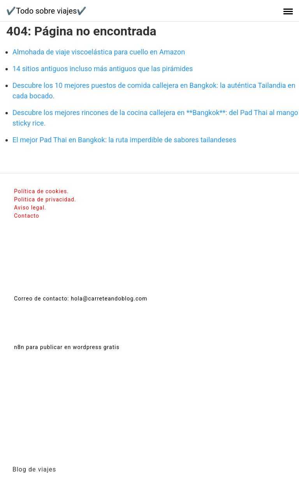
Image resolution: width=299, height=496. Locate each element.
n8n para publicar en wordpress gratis (67, 347)
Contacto (26, 216)
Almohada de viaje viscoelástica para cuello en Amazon (98, 52)
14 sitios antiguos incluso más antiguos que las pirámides (102, 69)
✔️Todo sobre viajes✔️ (46, 11)
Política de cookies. (41, 191)
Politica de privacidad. (45, 199)
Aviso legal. (30, 207)
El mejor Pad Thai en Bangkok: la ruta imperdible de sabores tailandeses (124, 140)
